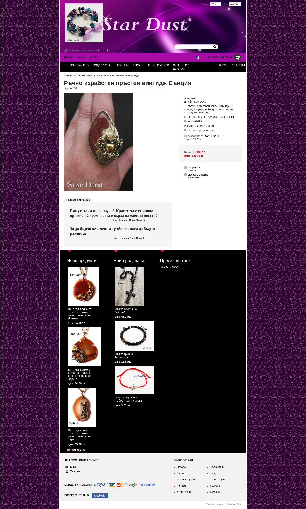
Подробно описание (78, 200)
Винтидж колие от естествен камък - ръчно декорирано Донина (80, 314)
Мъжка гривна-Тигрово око (124, 355)
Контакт (94, 57)
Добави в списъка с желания (198, 176)
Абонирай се (78, 450)
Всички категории (232, 65)
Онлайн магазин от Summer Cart (223, 504)
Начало (68, 57)
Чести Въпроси (186, 479)
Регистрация (115, 50)
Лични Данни (184, 491)
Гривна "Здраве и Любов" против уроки (128, 399)
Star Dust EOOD (170, 267)
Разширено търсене (231, 47)
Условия (215, 491)
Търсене (215, 485)
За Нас (81, 57)
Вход (103, 50)
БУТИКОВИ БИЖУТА (84, 75)
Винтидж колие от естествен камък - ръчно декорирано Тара (80, 435)
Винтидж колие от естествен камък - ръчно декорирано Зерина (80, 374)
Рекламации (217, 466)
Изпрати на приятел (194, 169)
